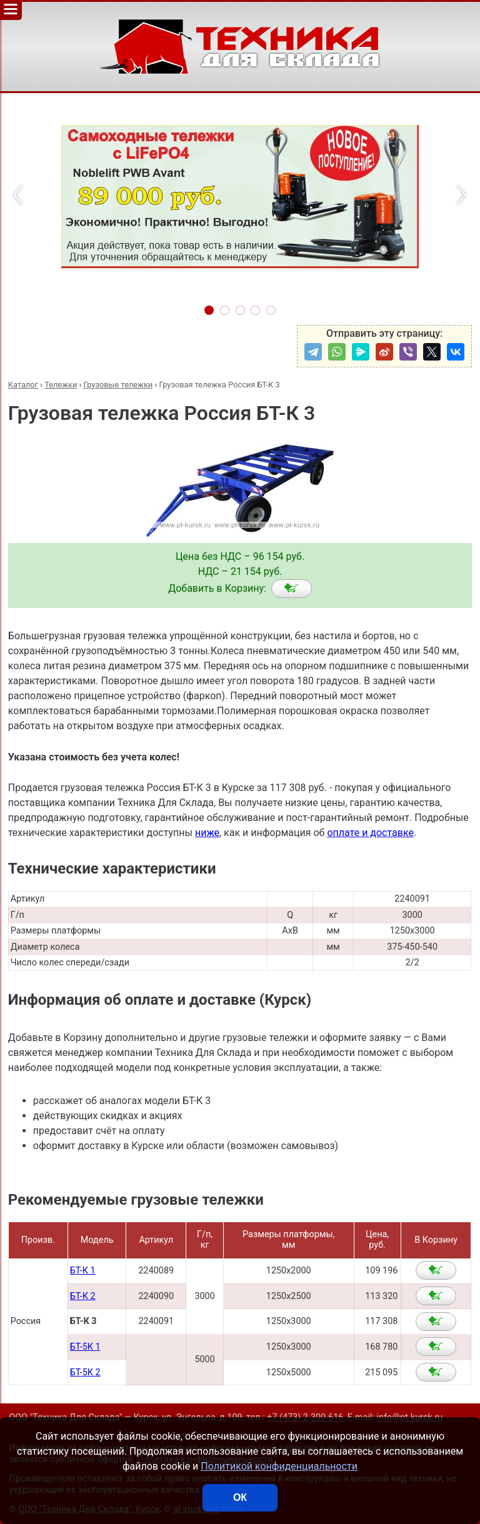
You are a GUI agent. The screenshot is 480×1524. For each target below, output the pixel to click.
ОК (240, 1497)
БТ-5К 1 (85, 1347)
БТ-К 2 (83, 1296)
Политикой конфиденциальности (279, 1466)
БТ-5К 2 (85, 1372)
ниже (207, 833)
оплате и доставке (370, 833)
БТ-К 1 (83, 1270)
